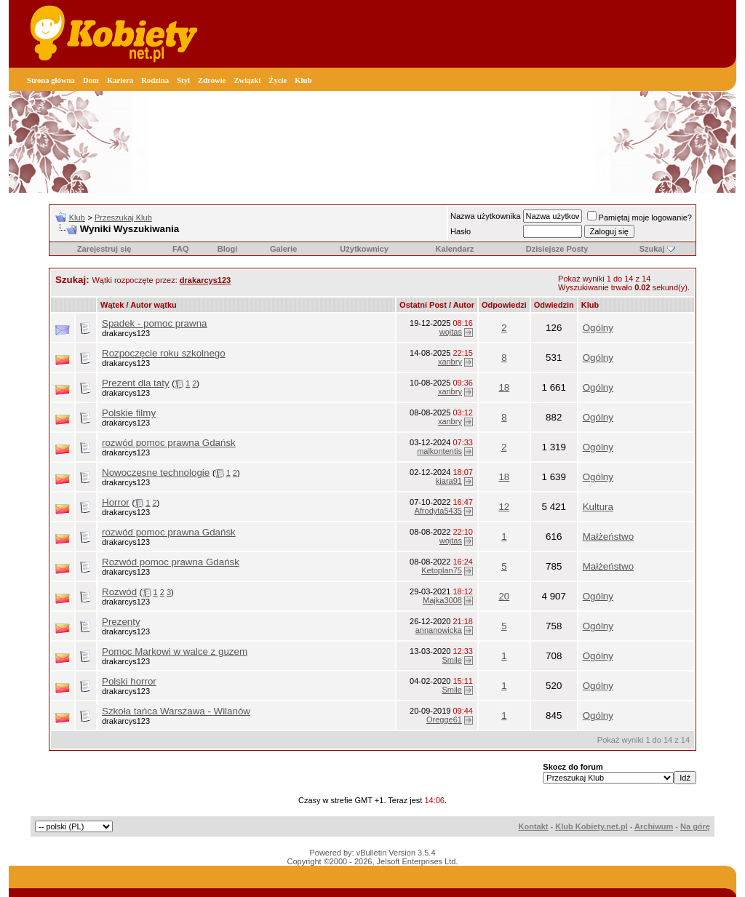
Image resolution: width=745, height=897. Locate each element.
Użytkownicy (364, 248)
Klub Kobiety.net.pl (591, 826)
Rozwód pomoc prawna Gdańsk (170, 562)
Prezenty (121, 621)
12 (503, 506)
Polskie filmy (129, 412)
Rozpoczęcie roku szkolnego (164, 353)
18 (503, 387)
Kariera (120, 80)
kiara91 (449, 481)
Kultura (598, 506)
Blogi (228, 248)
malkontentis (439, 451)
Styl (183, 80)
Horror (116, 502)
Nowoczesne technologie (156, 472)
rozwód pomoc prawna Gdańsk (169, 442)
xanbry (450, 361)
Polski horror (129, 681)
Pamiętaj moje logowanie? (639, 217)
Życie (277, 80)
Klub (303, 80)
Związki (247, 80)
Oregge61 (444, 719)
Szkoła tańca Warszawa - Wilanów (176, 711)
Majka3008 (442, 600)
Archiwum (653, 826)
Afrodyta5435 (437, 510)
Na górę (695, 826)
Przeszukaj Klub (123, 217)
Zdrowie (212, 80)
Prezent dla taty (136, 383)
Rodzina (155, 80)
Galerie (283, 248)
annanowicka (438, 630)
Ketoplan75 (441, 570)
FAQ (180, 248)
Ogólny (598, 327)
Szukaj (652, 248)
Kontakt (534, 826)
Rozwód (119, 591)
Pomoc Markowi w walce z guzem (174, 651)
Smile (452, 659)
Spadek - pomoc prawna (154, 323)
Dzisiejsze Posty (557, 248)
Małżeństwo (608, 536)
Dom (91, 80)
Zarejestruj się (104, 248)
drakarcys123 (126, 333)
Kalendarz (455, 248)
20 (503, 596)
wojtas (450, 331)
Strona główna (51, 80)
